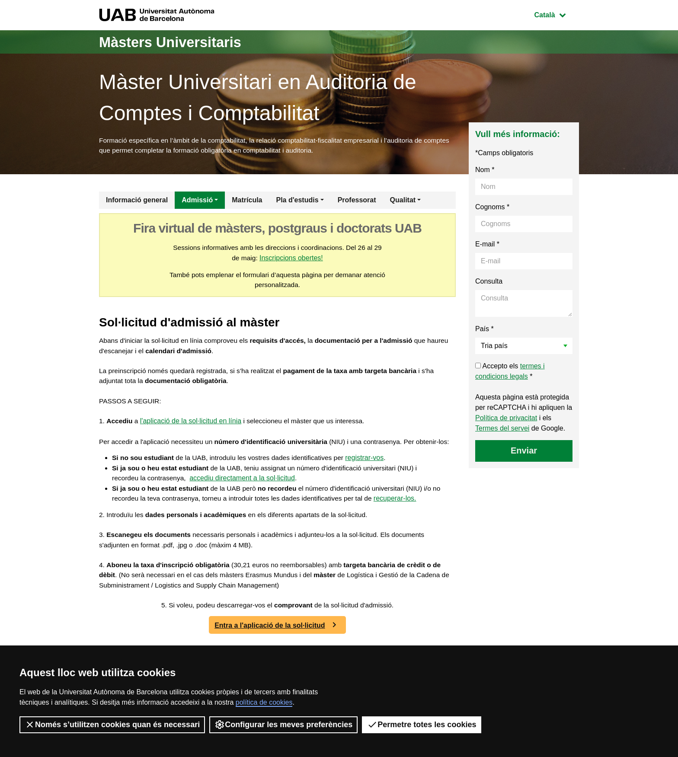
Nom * (484, 171)
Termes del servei (502, 429)
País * (484, 330)
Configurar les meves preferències (283, 724)
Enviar (524, 452)
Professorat (357, 201)
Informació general (137, 201)
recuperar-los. (413, 516)
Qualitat (403, 201)
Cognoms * (492, 208)
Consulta (488, 282)
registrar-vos (372, 474)
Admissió (197, 201)
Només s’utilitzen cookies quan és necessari (112, 724)
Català (556, 14)
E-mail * (487, 245)
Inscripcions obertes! (291, 259)
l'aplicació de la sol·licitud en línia (192, 426)
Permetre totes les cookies (421, 724)
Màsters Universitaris (177, 42)
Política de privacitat (506, 419)
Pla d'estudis (297, 201)
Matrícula (247, 201)
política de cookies (264, 702)
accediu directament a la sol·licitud (244, 495)
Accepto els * (510, 372)
